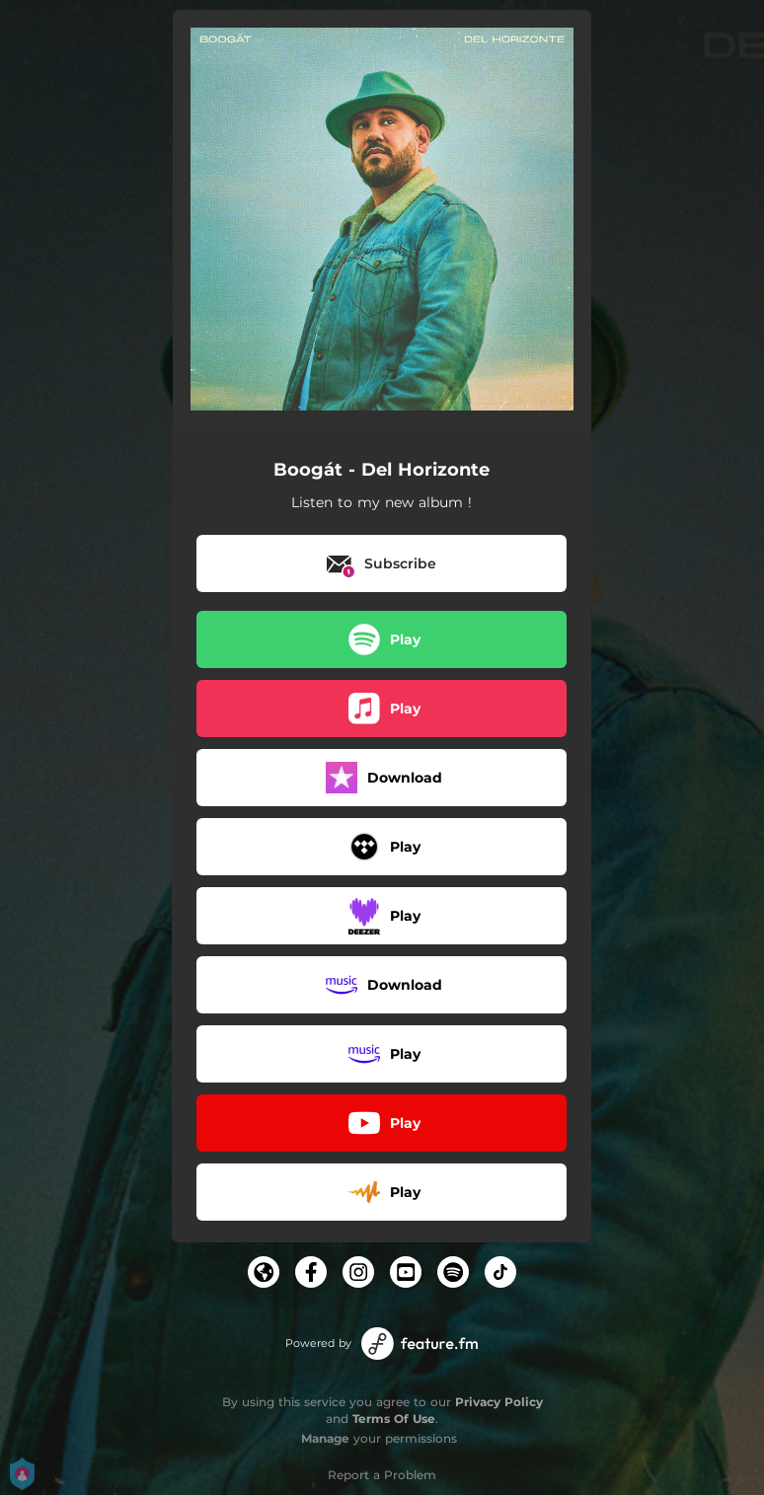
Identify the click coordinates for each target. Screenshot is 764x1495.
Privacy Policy (499, 1401)
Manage (325, 1438)
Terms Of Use (393, 1418)
